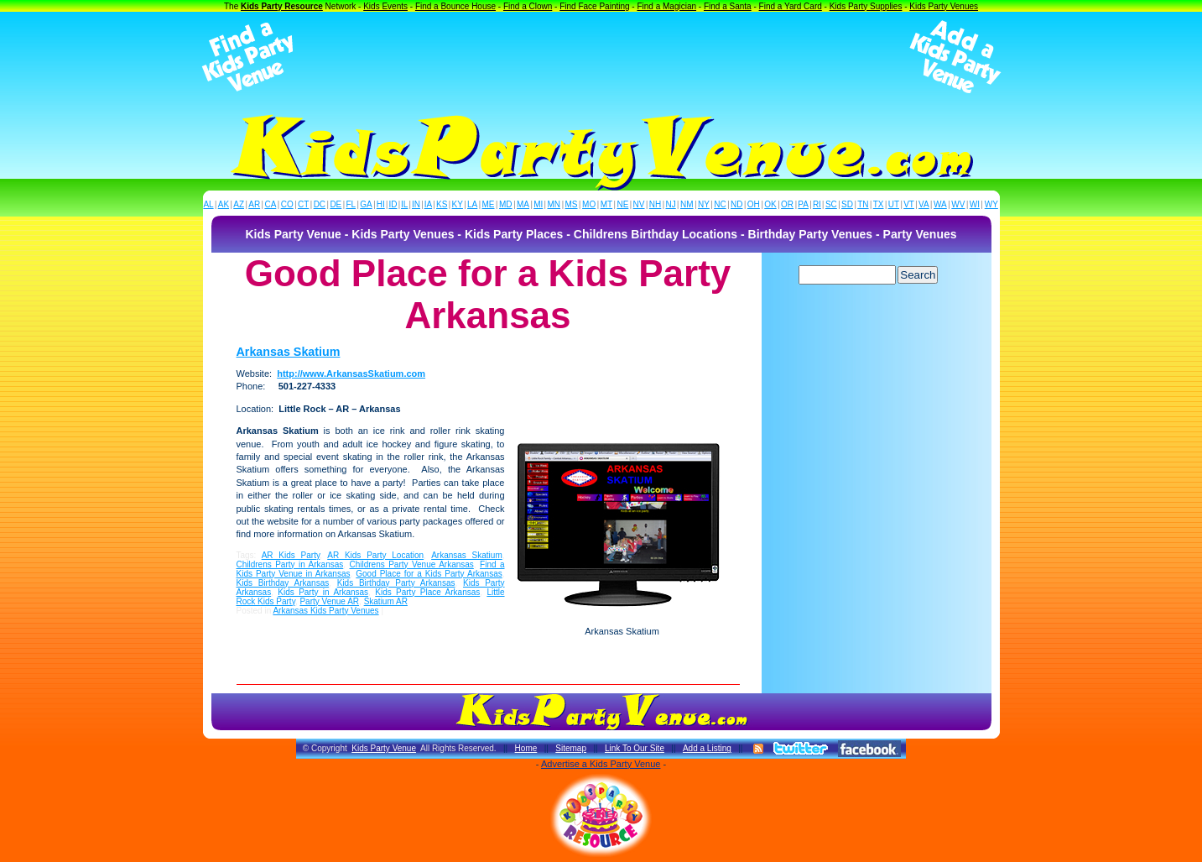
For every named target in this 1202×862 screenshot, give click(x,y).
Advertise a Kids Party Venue (600, 764)
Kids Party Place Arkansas (427, 592)
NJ (670, 204)
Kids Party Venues (943, 6)
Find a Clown (527, 6)
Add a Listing (707, 748)
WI (975, 204)
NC (720, 204)
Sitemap (570, 748)
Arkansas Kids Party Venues (325, 610)
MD (506, 204)
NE (622, 204)
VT (908, 204)
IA (428, 204)
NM (687, 204)
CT (303, 204)
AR (254, 204)
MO (589, 204)
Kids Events (385, 6)
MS (571, 204)
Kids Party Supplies (866, 6)
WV (958, 204)
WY (991, 204)
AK (223, 204)
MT (606, 204)
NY (704, 204)
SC (831, 204)
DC (319, 204)
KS (441, 204)
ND (736, 204)
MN (554, 204)
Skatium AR (386, 601)
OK (770, 204)
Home (526, 748)
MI (538, 204)
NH (655, 204)
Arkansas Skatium (289, 351)
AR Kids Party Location (375, 555)
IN (416, 204)
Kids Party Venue (383, 748)
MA (523, 204)
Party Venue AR (329, 601)
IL (404, 204)
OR (787, 204)
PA (803, 204)
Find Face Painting (594, 6)
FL (351, 204)
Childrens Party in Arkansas (290, 564)
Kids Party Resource (282, 6)
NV (639, 204)
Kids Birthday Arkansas (283, 583)
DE (335, 204)
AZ (238, 204)
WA (940, 204)
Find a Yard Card (790, 6)
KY (457, 204)
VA (923, 204)
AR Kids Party (291, 555)
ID (392, 204)
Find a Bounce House (455, 6)
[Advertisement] (601, 57)
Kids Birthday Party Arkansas (396, 583)
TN (862, 204)
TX (878, 204)
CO (287, 204)
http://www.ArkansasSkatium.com (351, 373)
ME (488, 204)
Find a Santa (728, 6)
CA (270, 204)
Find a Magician (666, 6)
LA (472, 204)
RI (817, 204)
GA (366, 204)
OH (753, 204)
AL (208, 204)
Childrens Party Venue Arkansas (411, 564)
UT (893, 204)
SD (847, 204)
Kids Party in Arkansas (323, 592)
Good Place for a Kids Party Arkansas (429, 573)
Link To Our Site (634, 748)
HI (381, 204)
